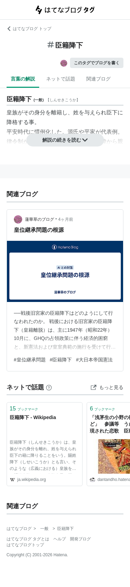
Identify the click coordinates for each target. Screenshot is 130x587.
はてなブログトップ (25, 544)
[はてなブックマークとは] (49, 387)
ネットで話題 (60, 79)
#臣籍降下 (61, 359)
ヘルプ (59, 539)
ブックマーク (24, 408)
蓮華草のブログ (39, 219)
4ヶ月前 (65, 219)
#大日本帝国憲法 (94, 359)
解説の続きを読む (65, 140)
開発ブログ (80, 539)
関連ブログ (98, 79)
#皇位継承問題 (30, 359)
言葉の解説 (23, 79)
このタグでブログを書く (97, 62)
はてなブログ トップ (29, 28)
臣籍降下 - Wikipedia (33, 417)
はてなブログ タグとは (28, 539)
